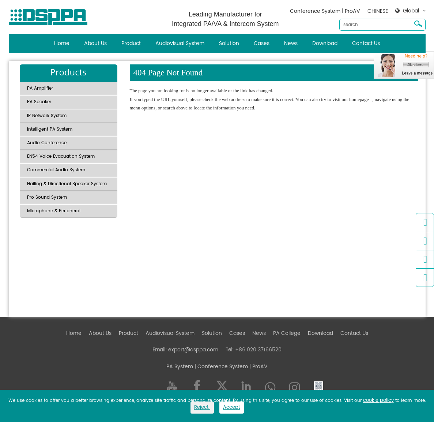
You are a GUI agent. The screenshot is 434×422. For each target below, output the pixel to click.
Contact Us (366, 43)
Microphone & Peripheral (53, 211)
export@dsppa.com (193, 350)
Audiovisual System (179, 43)
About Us (95, 43)
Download (324, 43)
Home (61, 43)
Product (131, 43)
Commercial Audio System (56, 170)
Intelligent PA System (49, 129)
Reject (202, 407)
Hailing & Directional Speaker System (67, 183)
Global (411, 11)
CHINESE (377, 11)
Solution (229, 43)
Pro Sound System (47, 197)
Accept (231, 407)
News (291, 43)
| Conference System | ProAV (230, 366)
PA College (287, 333)
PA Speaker (39, 101)
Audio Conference (47, 142)
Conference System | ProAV (325, 11)
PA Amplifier (40, 88)
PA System (179, 366)
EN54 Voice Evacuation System (61, 156)
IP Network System (47, 115)
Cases (261, 43)
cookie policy (378, 400)
